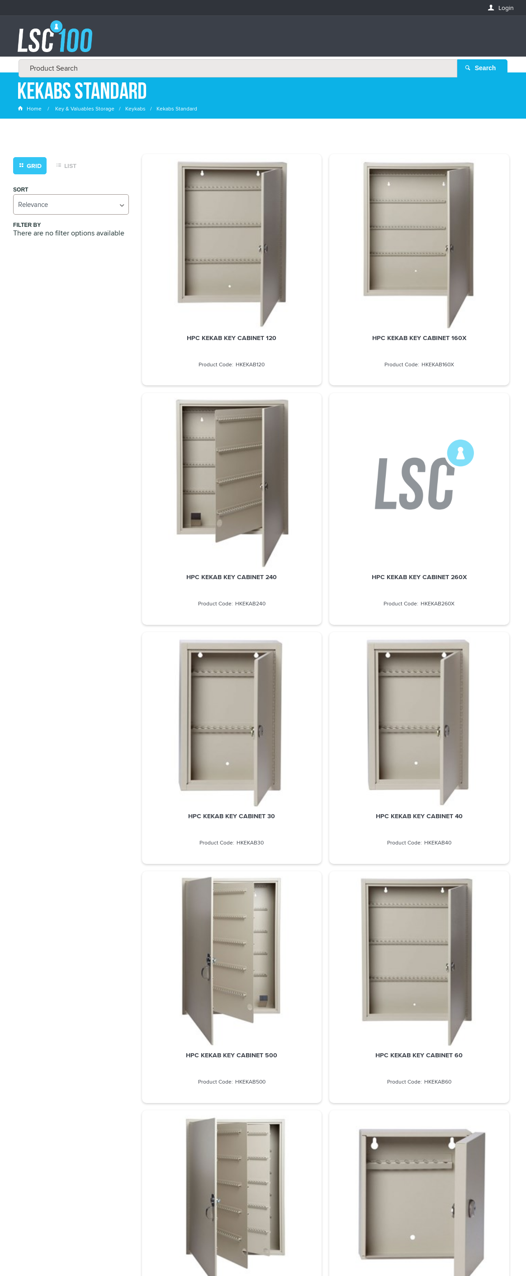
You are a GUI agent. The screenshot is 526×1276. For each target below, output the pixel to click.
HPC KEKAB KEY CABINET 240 (450, 277)
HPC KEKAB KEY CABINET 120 (200, 277)
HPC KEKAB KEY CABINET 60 (325, 630)
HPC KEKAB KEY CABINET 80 (325, 807)
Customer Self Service (260, 1250)
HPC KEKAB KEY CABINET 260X (200, 453)
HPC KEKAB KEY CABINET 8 (200, 807)
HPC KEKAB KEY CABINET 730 (450, 630)
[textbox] (260, 40)
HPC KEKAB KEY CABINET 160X (326, 277)
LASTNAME (33, 1140)
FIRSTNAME (33, 1107)
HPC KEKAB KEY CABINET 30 (325, 453)
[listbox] (71, 206)
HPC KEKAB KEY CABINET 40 (450, 453)
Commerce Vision (322, 1250)
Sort (20, 192)
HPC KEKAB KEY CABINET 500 (200, 630)
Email (26, 1075)
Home (30, 111)
